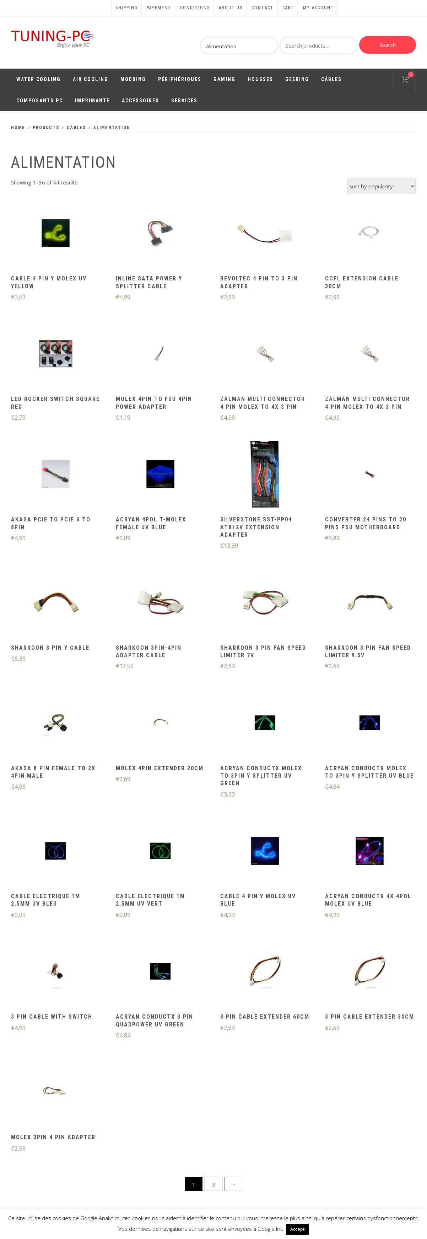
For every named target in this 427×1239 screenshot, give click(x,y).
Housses (260, 79)
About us (231, 7)
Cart (288, 7)
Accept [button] (297, 1229)
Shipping (126, 7)
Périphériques (179, 79)
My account (318, 7)
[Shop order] (381, 186)
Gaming (225, 79)
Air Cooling (90, 79)
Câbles (331, 79)
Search (387, 44)
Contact (263, 7)
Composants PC (39, 100)
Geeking (297, 79)
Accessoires (140, 100)
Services (184, 100)
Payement (159, 7)
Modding (133, 79)
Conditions (195, 7)
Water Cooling (38, 79)
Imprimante (92, 100)
